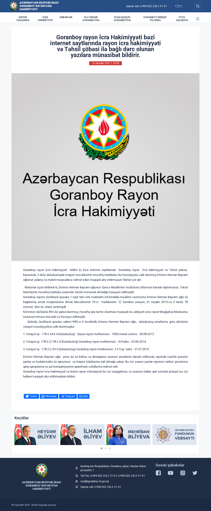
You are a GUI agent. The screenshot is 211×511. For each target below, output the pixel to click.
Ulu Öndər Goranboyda (90, 19)
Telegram (70, 396)
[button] (102, 448)
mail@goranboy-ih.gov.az (94, 481)
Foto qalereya (182, 19)
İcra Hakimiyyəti (45, 19)
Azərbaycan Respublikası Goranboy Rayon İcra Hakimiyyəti (39, 6)
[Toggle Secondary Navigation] (197, 18)
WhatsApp (51, 396)
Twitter (33, 396)
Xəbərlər (66, 17)
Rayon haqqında (22, 19)
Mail (85, 396)
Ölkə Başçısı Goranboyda (122, 19)
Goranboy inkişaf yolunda (155, 19)
